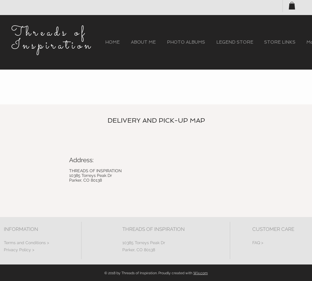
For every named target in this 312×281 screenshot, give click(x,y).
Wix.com (200, 273)
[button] (292, 5)
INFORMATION (21, 229)
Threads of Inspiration (52, 39)
